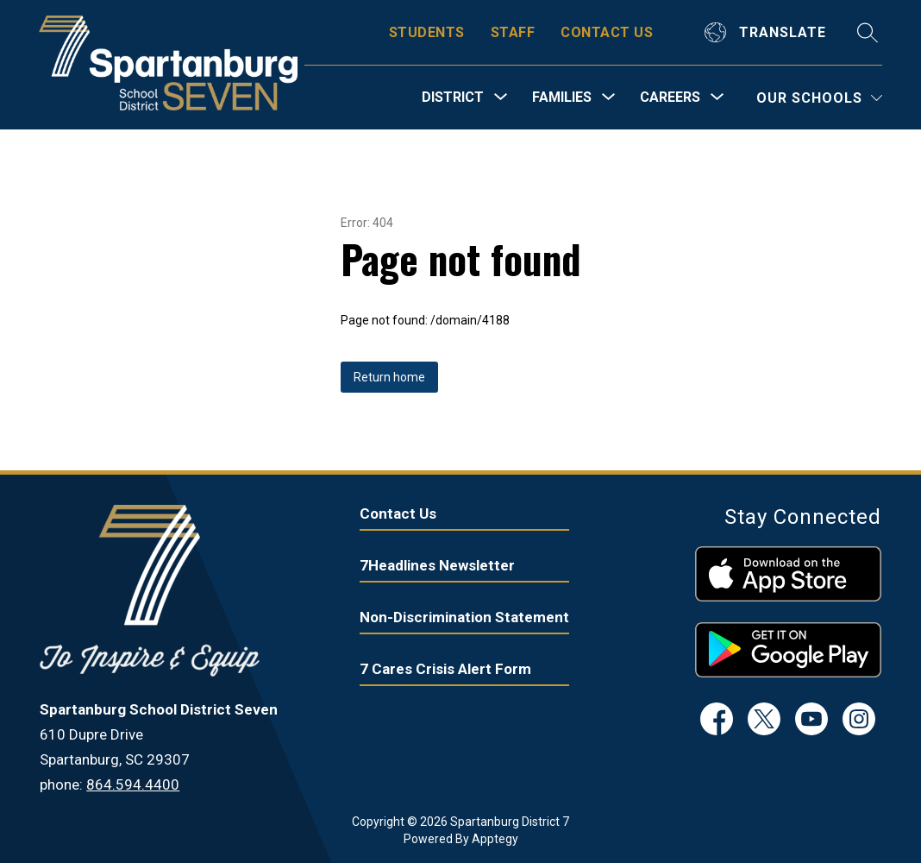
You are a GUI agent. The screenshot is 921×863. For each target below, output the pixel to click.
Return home (389, 377)
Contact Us (398, 513)
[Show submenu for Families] (562, 97)
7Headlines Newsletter (437, 565)
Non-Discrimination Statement (464, 617)
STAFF (513, 32)
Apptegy (495, 839)
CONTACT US (607, 32)
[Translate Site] (767, 32)
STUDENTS (427, 32)
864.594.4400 (132, 784)
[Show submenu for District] (453, 97)
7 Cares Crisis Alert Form (445, 668)
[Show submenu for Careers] (670, 97)
